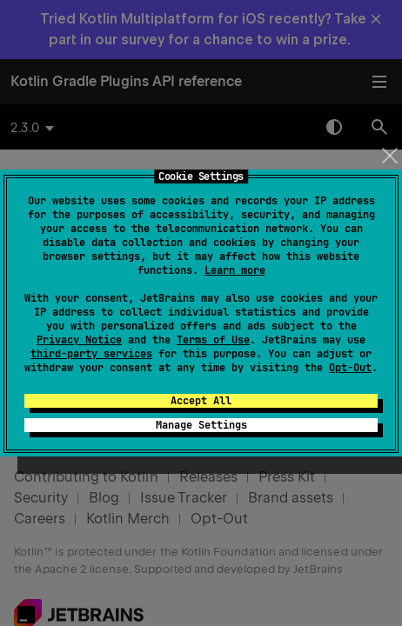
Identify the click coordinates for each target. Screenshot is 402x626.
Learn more (234, 270)
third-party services (91, 354)
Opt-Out (350, 368)
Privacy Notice (79, 340)
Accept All (201, 401)
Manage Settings (201, 425)
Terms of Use (213, 340)
